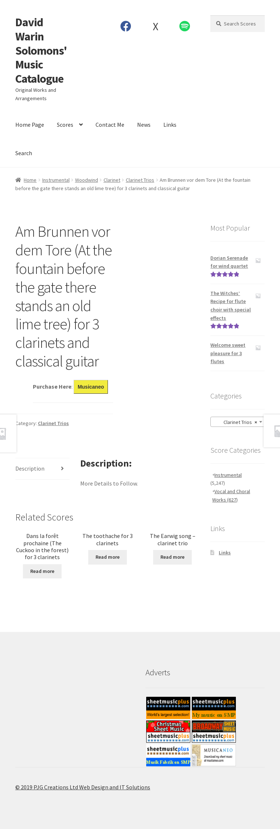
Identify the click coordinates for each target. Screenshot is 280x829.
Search (23, 153)
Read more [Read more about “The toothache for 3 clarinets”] (108, 557)
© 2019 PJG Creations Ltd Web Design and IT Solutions (82, 787)
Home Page (29, 124)
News (144, 124)
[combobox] (237, 422)
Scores (65, 124)
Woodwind (86, 180)
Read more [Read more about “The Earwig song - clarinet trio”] (172, 557)
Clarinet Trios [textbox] (235, 422)
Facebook (126, 26)
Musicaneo (91, 387)
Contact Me (110, 124)
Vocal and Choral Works (231, 495)
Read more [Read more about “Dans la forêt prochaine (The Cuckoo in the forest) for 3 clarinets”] (42, 571)
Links (169, 124)
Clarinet (112, 180)
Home (30, 180)
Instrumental (56, 180)
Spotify (185, 26)
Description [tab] (29, 468)
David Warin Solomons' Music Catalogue (41, 50)
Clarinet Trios (140, 180)
